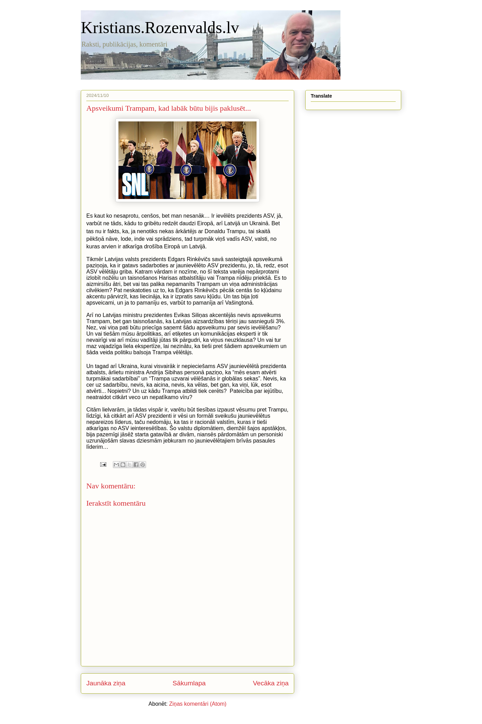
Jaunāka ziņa (105, 683)
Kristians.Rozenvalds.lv (160, 27)
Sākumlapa (189, 683)
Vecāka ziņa (271, 683)
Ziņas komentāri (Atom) (197, 704)
